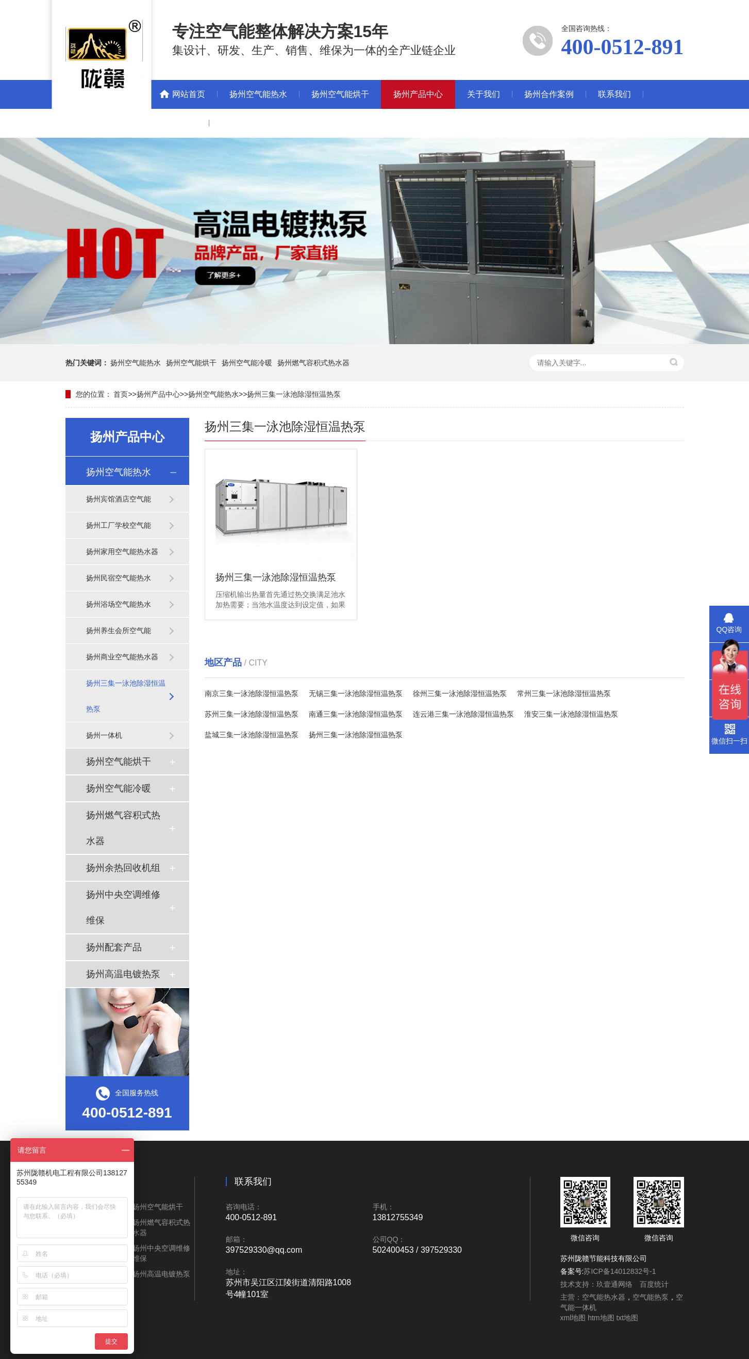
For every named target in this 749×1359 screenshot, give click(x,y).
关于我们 (483, 94)
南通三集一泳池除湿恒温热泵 (356, 714)
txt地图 (627, 1318)
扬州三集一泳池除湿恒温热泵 (294, 394)
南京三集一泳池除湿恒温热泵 (251, 693)
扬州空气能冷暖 (247, 363)
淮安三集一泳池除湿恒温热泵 (571, 714)
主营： (571, 1297)
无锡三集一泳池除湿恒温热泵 (356, 693)
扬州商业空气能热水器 (122, 657)
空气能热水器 (603, 1297)
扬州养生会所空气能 (118, 630)
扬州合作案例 (549, 94)
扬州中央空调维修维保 (123, 907)
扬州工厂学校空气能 (118, 525)
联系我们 (614, 94)
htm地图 (601, 1318)
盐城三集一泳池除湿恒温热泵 (251, 735)
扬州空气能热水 (258, 94)
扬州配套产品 (114, 947)
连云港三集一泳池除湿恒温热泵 (463, 714)
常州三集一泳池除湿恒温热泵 (564, 693)
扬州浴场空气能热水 (118, 604)
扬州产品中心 (418, 94)
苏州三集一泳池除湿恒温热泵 (251, 714)
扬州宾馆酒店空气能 (118, 499)
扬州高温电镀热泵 (123, 974)
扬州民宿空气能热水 (118, 578)
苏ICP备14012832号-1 (620, 1271)
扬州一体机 (104, 735)
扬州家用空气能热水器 (122, 551)
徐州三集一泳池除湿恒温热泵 (460, 693)
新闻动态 (180, 123)
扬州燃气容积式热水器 (313, 363)
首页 (120, 394)
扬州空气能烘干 (340, 94)
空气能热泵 (651, 1297)
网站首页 (188, 94)
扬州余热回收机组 (123, 868)
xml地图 (573, 1318)
